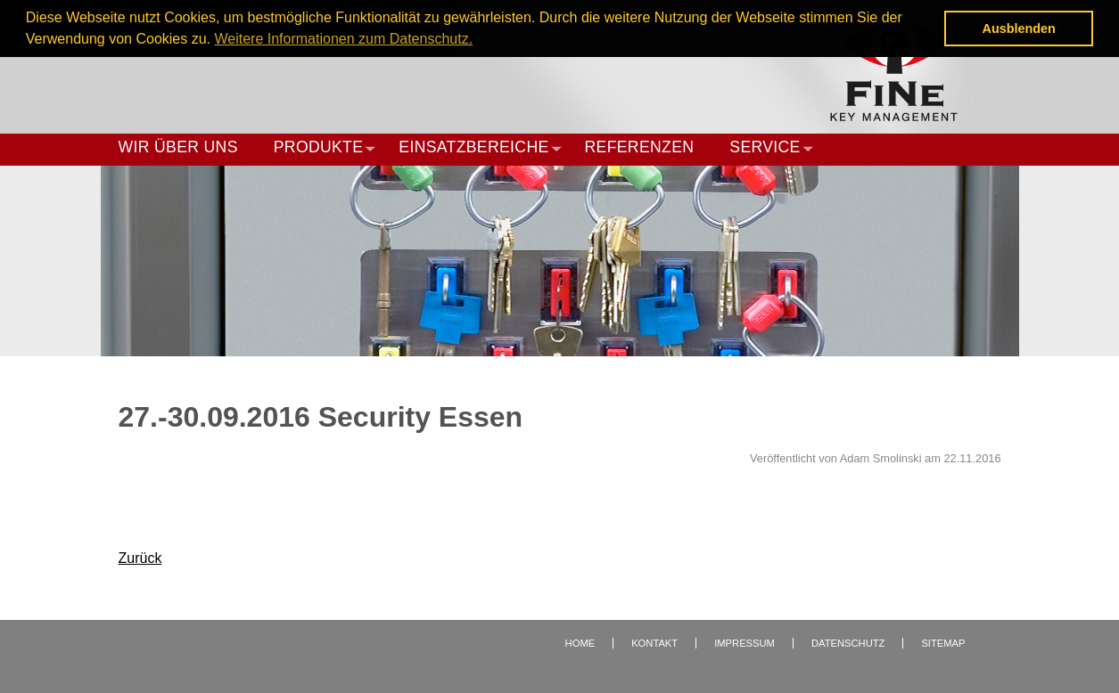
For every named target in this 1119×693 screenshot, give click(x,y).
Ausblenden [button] (1019, 28)
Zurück (140, 558)
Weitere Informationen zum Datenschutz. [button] (343, 38)
